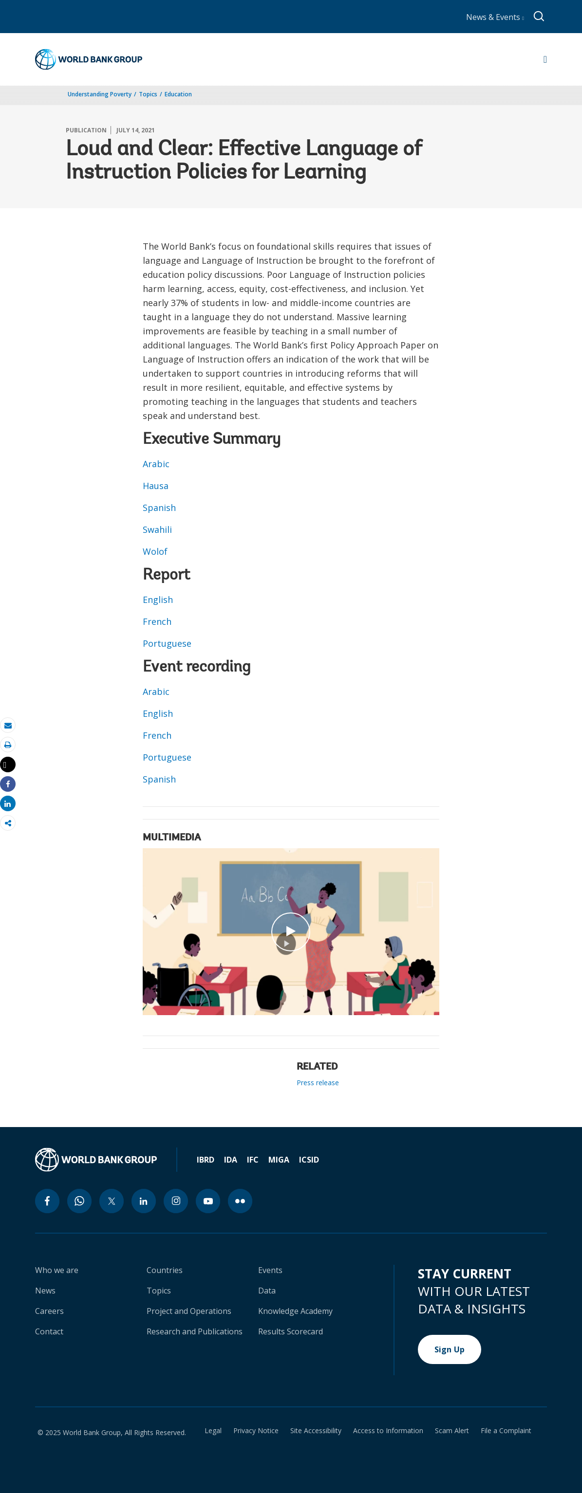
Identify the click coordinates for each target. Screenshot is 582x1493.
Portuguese (167, 643)
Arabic (156, 464)
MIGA (278, 1159)
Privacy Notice (256, 1431)
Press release (318, 1082)
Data (267, 1290)
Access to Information (388, 1431)
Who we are (56, 1270)
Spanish (159, 507)
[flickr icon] (240, 1201)
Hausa (156, 486)
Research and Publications (195, 1331)
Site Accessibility (315, 1431)
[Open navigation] (545, 59)
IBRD (205, 1159)
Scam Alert (452, 1431)
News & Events (495, 17)
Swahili (157, 529)
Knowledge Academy (295, 1311)
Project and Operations (189, 1311)
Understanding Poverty (99, 94)
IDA (230, 1159)
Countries (165, 1270)
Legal (213, 1431)
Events (270, 1270)
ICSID (309, 1159)
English (158, 599)
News (45, 1290)
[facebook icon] (47, 1201)
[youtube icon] (208, 1201)
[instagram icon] (176, 1201)
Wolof (155, 551)
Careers (49, 1311)
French (157, 621)
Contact (49, 1331)
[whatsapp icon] (79, 1201)
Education (178, 94)
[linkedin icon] (143, 1201)
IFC (253, 1159)
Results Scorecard (290, 1331)
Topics (148, 94)
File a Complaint (506, 1431)
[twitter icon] (111, 1201)
